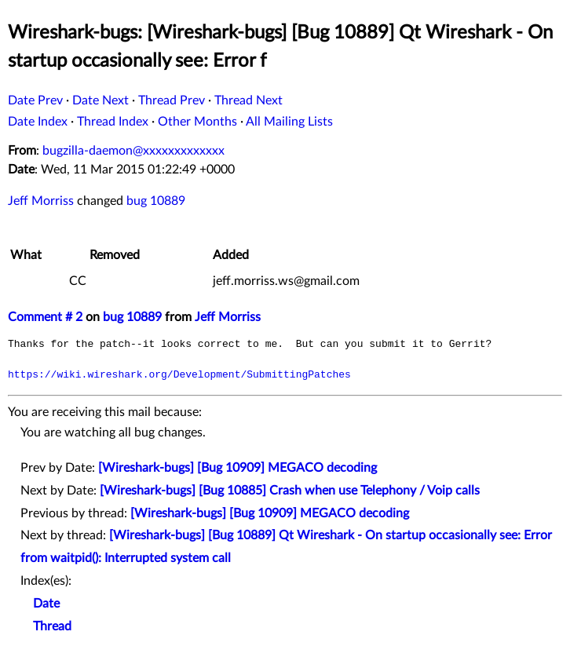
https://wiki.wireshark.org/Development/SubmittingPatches (179, 374)
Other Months (197, 121)
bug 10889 (155, 201)
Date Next (100, 100)
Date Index (38, 121)
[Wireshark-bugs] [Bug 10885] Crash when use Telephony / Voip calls (290, 490)
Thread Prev (171, 100)
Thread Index (112, 121)
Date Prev (35, 100)
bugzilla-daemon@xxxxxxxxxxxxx (133, 150)
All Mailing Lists (289, 121)
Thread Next (248, 100)
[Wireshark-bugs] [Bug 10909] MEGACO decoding (237, 468)
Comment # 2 (45, 317)
